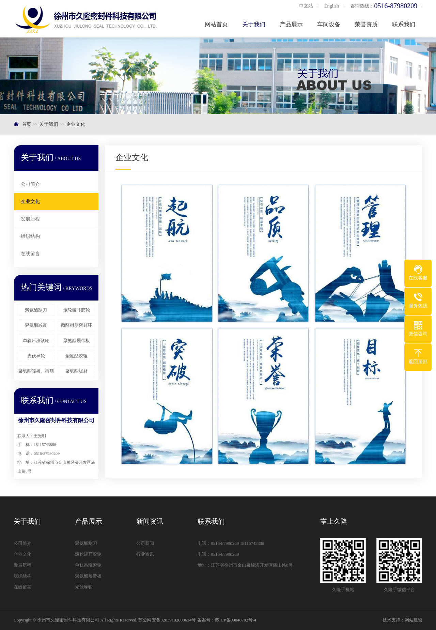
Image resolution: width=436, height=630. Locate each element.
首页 (26, 124)
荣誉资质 (367, 24)
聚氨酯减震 (36, 325)
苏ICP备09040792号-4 (235, 620)
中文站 (307, 6)
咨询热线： (385, 6)
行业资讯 (145, 554)
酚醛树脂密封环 (76, 325)
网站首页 (218, 24)
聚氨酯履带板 (76, 340)
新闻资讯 (150, 521)
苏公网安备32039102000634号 (167, 620)
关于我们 (255, 24)
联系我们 (405, 24)
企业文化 (30, 201)
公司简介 (30, 184)
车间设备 (330, 24)
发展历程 (30, 218)
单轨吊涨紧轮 (36, 340)
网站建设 (413, 620)
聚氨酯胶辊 (76, 355)
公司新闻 (145, 543)
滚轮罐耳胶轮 (76, 309)
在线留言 (30, 253)
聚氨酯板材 (76, 371)
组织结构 (30, 236)
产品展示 (293, 24)
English (333, 6)
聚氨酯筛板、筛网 (36, 371)
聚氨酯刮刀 (36, 309)
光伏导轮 (36, 355)
